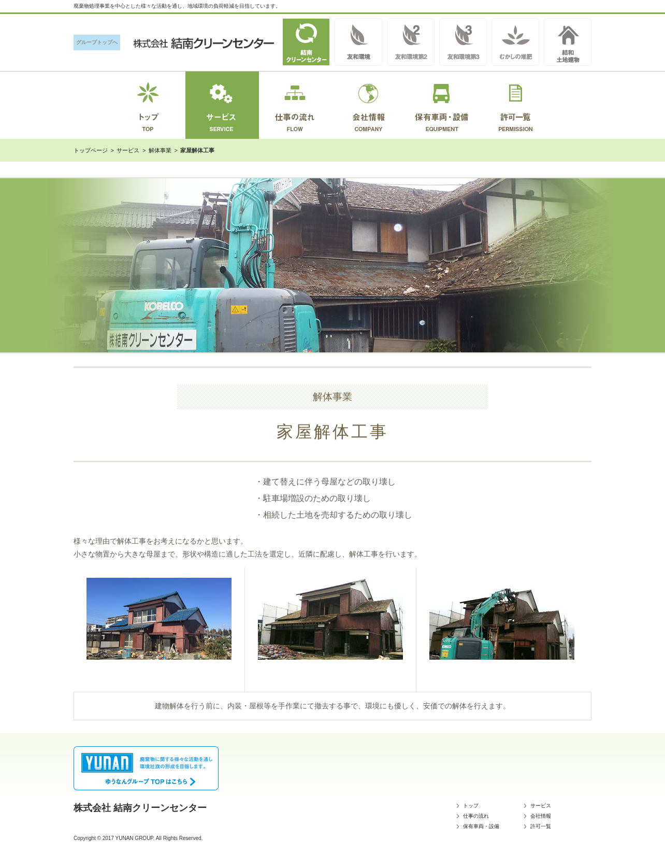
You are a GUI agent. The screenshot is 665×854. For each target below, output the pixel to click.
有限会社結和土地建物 (567, 42)
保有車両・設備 (481, 826)
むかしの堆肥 (515, 42)
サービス (128, 150)
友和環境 (358, 42)
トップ (471, 805)
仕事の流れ (476, 816)
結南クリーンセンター (306, 42)
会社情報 (540, 816)
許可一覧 (540, 826)
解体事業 (160, 150)
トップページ (91, 150)
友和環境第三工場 (463, 42)
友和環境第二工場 (410, 42)
